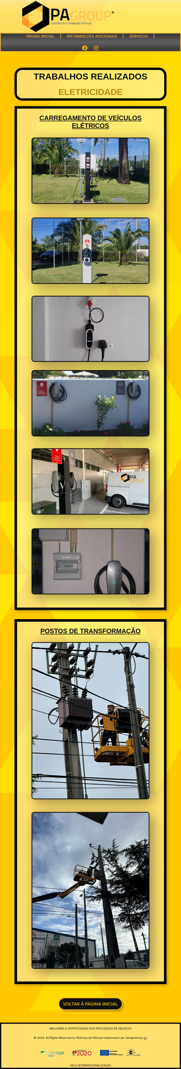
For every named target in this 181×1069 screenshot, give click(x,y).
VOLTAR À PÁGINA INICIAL (90, 1004)
